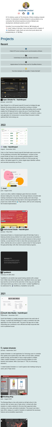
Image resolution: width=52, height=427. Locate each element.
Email (19, 13)
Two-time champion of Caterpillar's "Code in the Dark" (26, 70)
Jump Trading (11, 28)
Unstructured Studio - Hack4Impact (15, 230)
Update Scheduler (8, 348)
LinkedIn (28, 13)
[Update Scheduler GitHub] (14, 340)
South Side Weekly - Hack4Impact (14, 313)
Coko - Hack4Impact (9, 147)
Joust (3, 188)
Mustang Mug (7, 397)
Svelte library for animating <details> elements (26, 56)
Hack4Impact (10, 30)
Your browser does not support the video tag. (14, 339)
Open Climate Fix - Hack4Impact (13, 100)
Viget (19, 202)
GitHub (23, 13)
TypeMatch (6, 272)
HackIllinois (16, 286)
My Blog (19, 32)
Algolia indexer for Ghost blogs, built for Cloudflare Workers (26, 63)
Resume (33, 13)
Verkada (33, 26)
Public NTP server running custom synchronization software (26, 50)
